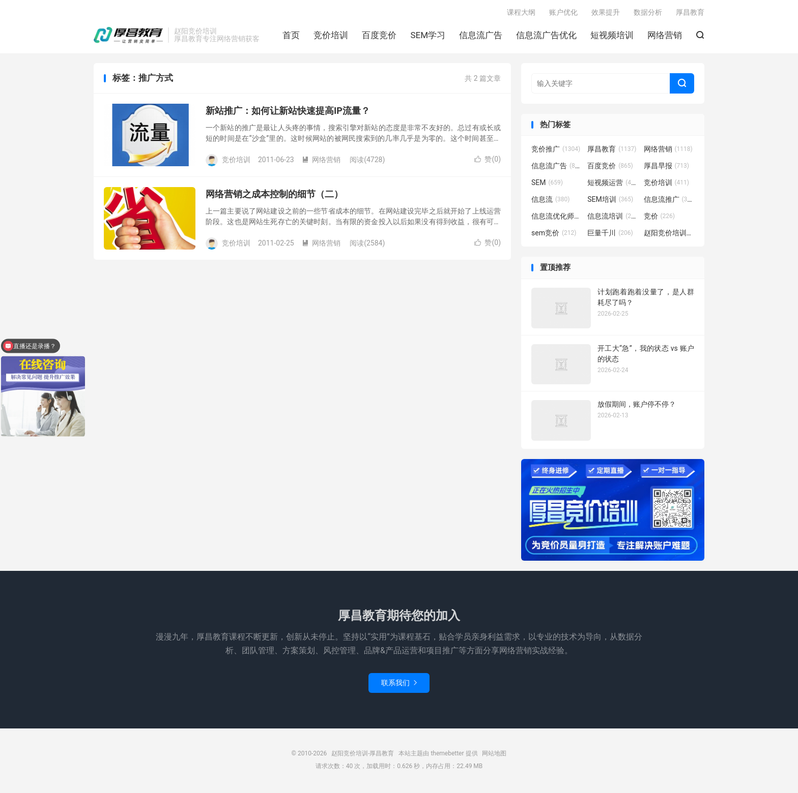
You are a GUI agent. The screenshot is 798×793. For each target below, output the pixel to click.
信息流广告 (480, 36)
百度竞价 (379, 36)
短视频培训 (612, 36)
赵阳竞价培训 (669, 235)
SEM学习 (427, 36)
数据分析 (648, 13)
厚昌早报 (667, 168)
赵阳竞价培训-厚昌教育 (128, 36)
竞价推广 (555, 151)
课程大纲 (521, 13)
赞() (487, 161)
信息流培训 (612, 218)
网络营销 (664, 36)
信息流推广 (669, 201)
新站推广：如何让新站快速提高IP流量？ (288, 112)
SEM (547, 184)
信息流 (550, 201)
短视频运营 (612, 184)
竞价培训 (331, 36)
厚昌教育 (690, 13)
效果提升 (605, 13)
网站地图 (494, 754)
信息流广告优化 (546, 36)
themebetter (447, 754)
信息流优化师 (556, 218)
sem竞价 (553, 235)
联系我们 (399, 684)
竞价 (659, 218)
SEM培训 (610, 201)
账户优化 (563, 13)
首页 (291, 36)
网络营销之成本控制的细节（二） (274, 196)
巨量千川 (610, 235)
